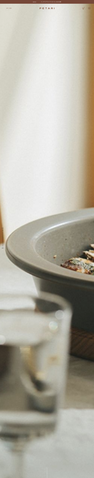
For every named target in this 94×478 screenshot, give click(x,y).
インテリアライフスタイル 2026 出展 (51, 1)
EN (11, 8)
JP (7, 8)
